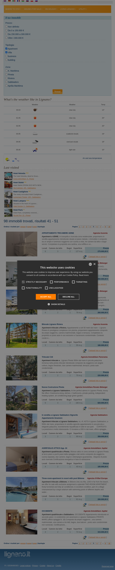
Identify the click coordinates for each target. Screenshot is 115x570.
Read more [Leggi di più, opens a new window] (84, 275)
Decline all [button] (69, 297)
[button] (57, 304)
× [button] (94, 264)
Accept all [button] (45, 297)
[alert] (57, 285)
